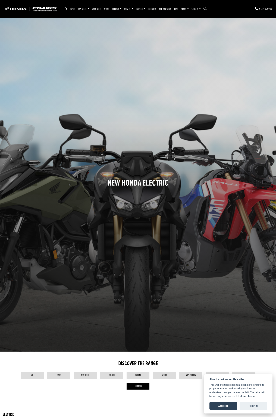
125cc (59, 375)
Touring (138, 375)
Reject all (253, 406)
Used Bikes (96, 9)
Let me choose (247, 396)
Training (139, 9)
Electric (138, 386)
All (32, 375)
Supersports (191, 375)
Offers (106, 9)
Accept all (223, 406)
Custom (112, 375)
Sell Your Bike (165, 9)
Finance (115, 9)
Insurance (152, 9)
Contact (195, 9)
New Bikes (82, 9)
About (184, 9)
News (176, 9)
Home (72, 9)
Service (127, 9)
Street (164, 375)
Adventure (85, 375)
